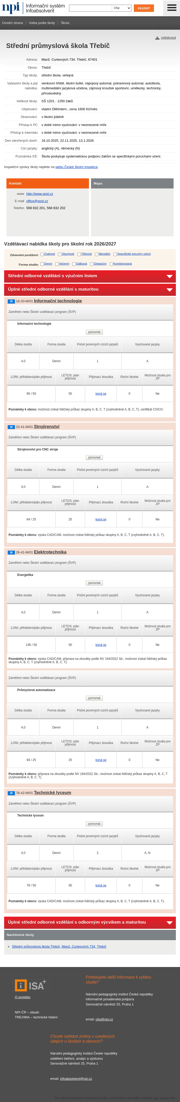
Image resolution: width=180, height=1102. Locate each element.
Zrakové (49, 253)
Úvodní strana (12, 23)
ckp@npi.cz (104, 1019)
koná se (100, 393)
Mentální (104, 253)
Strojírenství (47, 426)
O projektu (22, 997)
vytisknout (168, 37)
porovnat (94, 332)
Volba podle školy (42, 23)
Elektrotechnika (50, 552)
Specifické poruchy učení (134, 253)
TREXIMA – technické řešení (36, 1017)
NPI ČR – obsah (27, 1012)
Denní (48, 263)
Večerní (64, 263)
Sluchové (68, 253)
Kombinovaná (122, 263)
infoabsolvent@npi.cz (76, 1079)
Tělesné (86, 253)
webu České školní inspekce (76, 167)
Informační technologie (58, 300)
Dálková (81, 263)
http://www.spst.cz (39, 194)
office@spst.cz (37, 201)
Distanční (100, 263)
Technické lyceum (52, 792)
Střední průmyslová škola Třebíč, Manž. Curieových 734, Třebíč (59, 946)
